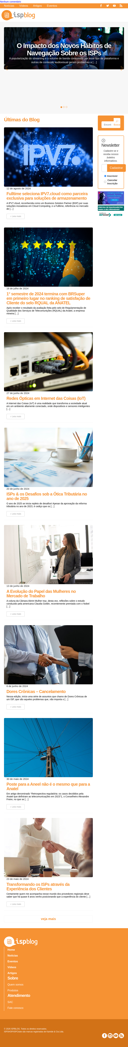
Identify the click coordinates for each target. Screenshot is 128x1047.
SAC (10, 1002)
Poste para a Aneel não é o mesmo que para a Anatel (48, 786)
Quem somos (15, 984)
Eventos (52, 5)
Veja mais (48, 919)
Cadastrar (116, 168)
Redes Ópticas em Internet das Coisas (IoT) (45, 398)
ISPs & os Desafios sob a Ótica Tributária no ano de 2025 (46, 496)
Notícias (9, 5)
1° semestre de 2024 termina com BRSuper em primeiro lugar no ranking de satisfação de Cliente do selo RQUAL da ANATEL (48, 298)
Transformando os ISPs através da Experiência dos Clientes (38, 886)
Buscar (117, 123)
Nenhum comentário (10, 1)
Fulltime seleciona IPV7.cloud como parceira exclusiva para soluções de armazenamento (47, 195)
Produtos (13, 990)
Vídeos (23, 5)
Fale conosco (15, 1007)
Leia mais (15, 216)
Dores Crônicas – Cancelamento (36, 691)
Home (11, 949)
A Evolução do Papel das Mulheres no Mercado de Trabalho (41, 593)
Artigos (37, 5)
